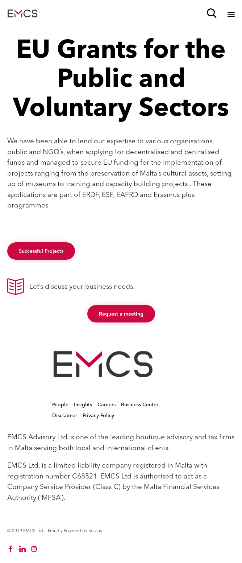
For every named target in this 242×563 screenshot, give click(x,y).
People (60, 404)
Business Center (139, 404)
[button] (41, 251)
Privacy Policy (98, 415)
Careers (106, 404)
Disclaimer (64, 415)
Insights (83, 404)
